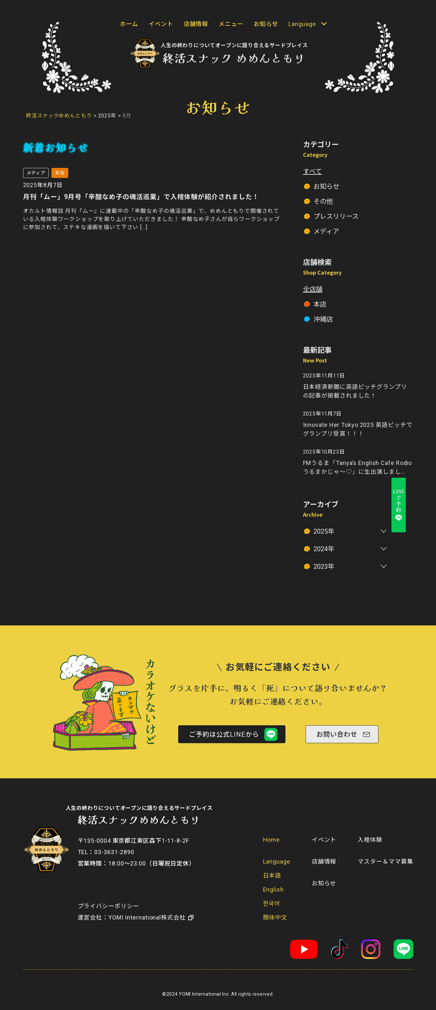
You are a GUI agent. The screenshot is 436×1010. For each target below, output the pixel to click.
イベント (161, 23)
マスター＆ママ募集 (385, 861)
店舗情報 (196, 23)
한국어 (272, 903)
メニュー (230, 23)
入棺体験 (370, 839)
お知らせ (266, 23)
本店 (319, 304)
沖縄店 (323, 319)
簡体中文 (275, 917)
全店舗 (313, 289)
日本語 (272, 875)
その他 (323, 201)
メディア (326, 231)
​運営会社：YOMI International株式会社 (132, 917)
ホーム (129, 23)
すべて (312, 171)
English (273, 889)
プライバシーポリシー (108, 906)
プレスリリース (336, 216)
